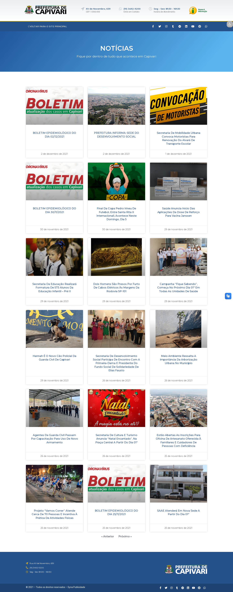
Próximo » (125, 536)
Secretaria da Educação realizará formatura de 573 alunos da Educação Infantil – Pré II (54, 287)
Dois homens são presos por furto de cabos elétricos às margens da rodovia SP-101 (116, 287)
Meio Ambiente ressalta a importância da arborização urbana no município (178, 359)
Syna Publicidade (76, 587)
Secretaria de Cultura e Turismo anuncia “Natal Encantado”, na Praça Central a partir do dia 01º (116, 439)
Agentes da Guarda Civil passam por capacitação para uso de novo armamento (54, 439)
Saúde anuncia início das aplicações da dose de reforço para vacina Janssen (178, 212)
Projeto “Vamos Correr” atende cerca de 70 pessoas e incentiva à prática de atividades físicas (54, 514)
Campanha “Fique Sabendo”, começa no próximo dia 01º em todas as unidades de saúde (178, 287)
